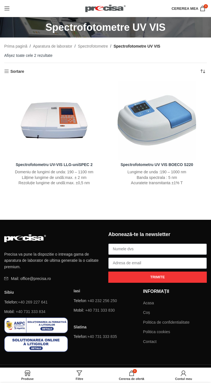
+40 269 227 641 (33, 302)
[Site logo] (105, 8)
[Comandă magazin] (202, 71)
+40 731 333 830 (100, 310)
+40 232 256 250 (102, 300)
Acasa (148, 303)
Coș (146, 312)
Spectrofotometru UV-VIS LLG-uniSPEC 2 (54, 164)
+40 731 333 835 (102, 336)
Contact (150, 341)
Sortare (17, 71)
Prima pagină (15, 46)
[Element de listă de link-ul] (53, 278)
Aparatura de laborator (52, 46)
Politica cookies (156, 332)
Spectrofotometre (93, 46)
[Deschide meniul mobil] (7, 8)
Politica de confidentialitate (166, 322)
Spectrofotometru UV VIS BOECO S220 (156, 164)
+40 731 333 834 (30, 311)
